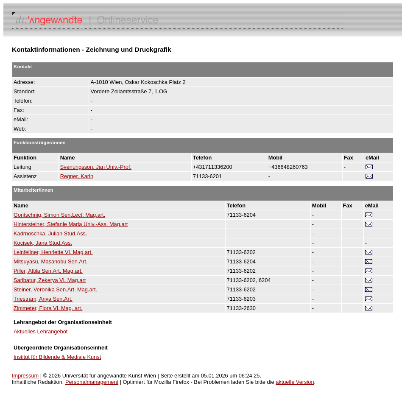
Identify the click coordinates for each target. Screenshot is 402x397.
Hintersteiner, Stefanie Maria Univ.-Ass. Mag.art (71, 224)
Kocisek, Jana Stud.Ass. (43, 243)
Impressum (25, 375)
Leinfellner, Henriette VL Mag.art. (53, 252)
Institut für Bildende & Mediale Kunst (57, 357)
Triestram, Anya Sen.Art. (43, 299)
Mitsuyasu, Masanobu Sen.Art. (50, 261)
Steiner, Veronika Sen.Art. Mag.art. (55, 289)
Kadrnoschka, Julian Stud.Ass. (50, 233)
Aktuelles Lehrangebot (40, 331)
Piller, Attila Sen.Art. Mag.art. (48, 271)
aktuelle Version (295, 382)
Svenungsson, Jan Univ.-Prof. (95, 167)
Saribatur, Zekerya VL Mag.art (50, 280)
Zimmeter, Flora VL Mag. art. (48, 308)
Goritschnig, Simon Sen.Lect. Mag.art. (59, 215)
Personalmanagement (91, 382)
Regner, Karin (76, 176)
